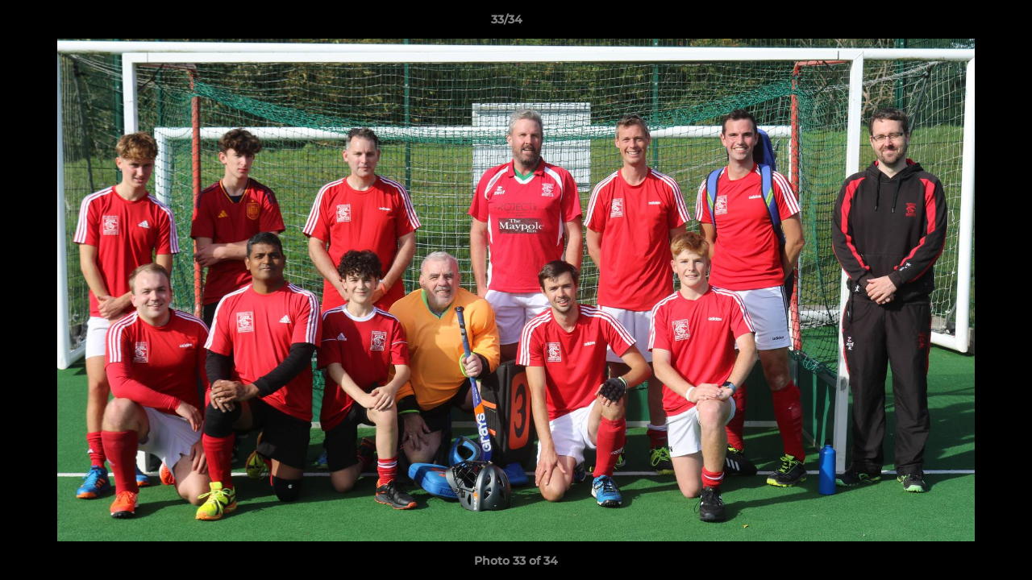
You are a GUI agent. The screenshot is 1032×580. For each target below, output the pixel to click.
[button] (964, 23)
